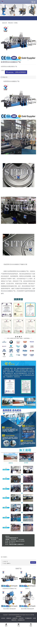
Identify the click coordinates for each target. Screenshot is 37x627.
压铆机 (16, 22)
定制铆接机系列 (21, 620)
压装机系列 (21, 618)
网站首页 (10, 22)
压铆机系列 (8, 618)
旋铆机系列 (14, 618)
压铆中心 (8, 563)
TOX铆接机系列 (28, 618)
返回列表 (33, 562)
